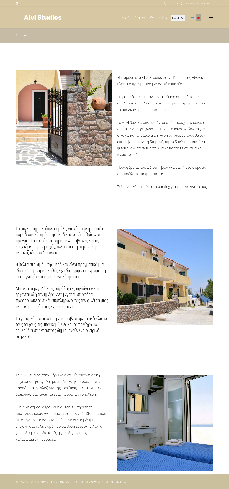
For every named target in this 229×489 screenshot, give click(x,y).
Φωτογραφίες (158, 17)
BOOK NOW (177, 18)
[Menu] (211, 17)
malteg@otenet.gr (205, 3)
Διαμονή (140, 17)
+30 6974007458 (188, 3)
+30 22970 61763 (172, 3)
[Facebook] (17, 3)
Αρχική (125, 17)
